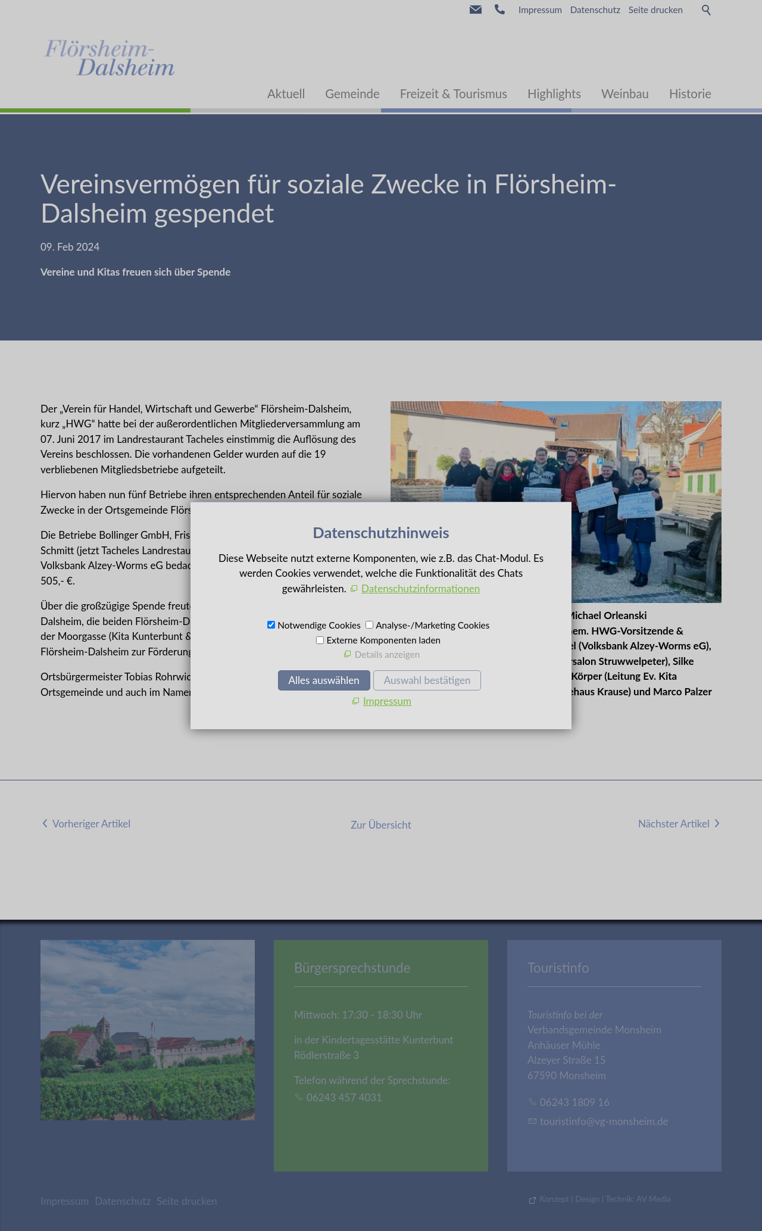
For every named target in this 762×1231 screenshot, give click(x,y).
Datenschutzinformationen (420, 588)
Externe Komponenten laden (383, 640)
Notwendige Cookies (319, 625)
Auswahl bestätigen (427, 680)
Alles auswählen (324, 680)
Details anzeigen (387, 654)
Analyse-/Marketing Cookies (432, 625)
